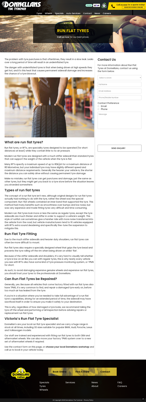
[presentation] (119, 138)
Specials (59, 13)
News (97, 13)
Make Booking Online (133, 7)
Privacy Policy (88, 400)
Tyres (39, 13)
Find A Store (82, 371)
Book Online (59, 371)
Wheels (48, 13)
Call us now (63, 37)
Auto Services (73, 13)
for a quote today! (130, 4)
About (94, 386)
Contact (87, 13)
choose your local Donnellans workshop (67, 346)
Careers (107, 13)
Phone (104, 109)
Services (70, 382)
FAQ (119, 382)
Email (104, 106)
